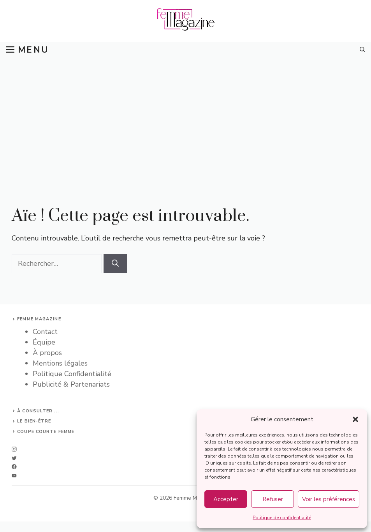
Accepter (225, 499)
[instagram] (14, 449)
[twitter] (14, 458)
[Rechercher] (115, 263)
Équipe (44, 342)
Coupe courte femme (45, 432)
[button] (355, 419)
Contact (45, 331)
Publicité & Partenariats (71, 384)
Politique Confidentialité (72, 373)
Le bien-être (34, 421)
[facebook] (14, 466)
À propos (47, 352)
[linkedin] (14, 475)
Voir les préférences (328, 499)
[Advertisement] (185, 116)
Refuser (272, 499)
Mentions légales (60, 363)
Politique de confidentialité (282, 517)
